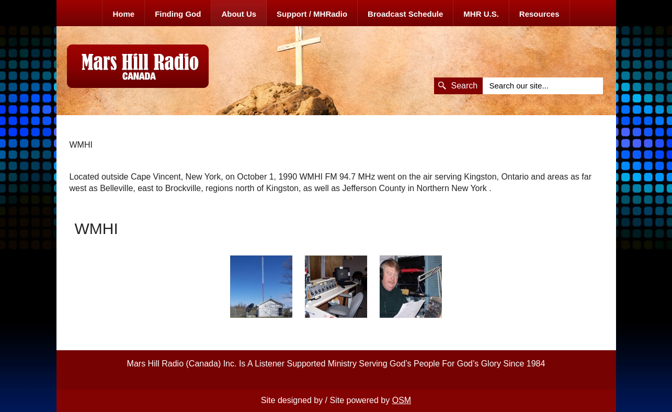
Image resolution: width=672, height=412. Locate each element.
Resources (539, 13)
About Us (238, 13)
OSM (401, 400)
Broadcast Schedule (405, 13)
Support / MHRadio (312, 13)
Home (123, 13)
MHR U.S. (481, 13)
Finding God (178, 13)
